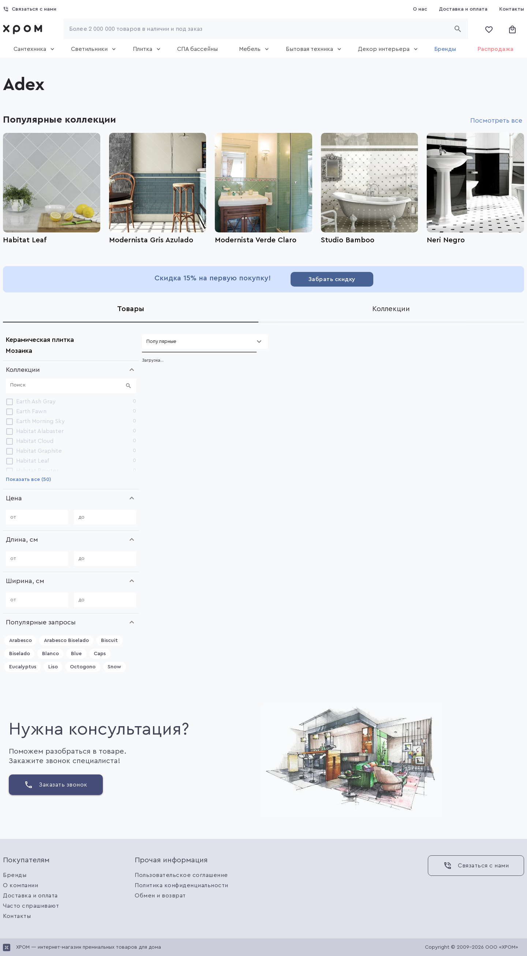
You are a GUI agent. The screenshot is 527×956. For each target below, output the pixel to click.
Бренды (14, 875)
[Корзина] (512, 29)
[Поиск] (66, 385)
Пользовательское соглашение (181, 875)
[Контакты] (511, 9)
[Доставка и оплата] (463, 9)
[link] (24, 29)
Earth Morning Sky (40, 421)
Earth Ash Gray (36, 401)
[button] (71, 369)
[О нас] (420, 9)
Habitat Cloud (34, 441)
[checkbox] (9, 401)
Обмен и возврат (160, 896)
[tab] (31, 49)
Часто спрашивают (31, 906)
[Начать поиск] (458, 29)
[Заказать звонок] (56, 784)
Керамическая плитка (40, 339)
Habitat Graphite (39, 451)
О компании (20, 885)
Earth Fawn (31, 411)
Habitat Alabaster (40, 431)
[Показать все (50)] (28, 479)
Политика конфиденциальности (181, 885)
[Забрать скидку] (332, 279)
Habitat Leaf (32, 461)
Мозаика (19, 350)
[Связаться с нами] (29, 9)
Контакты (17, 916)
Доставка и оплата (30, 896)
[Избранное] (489, 29)
